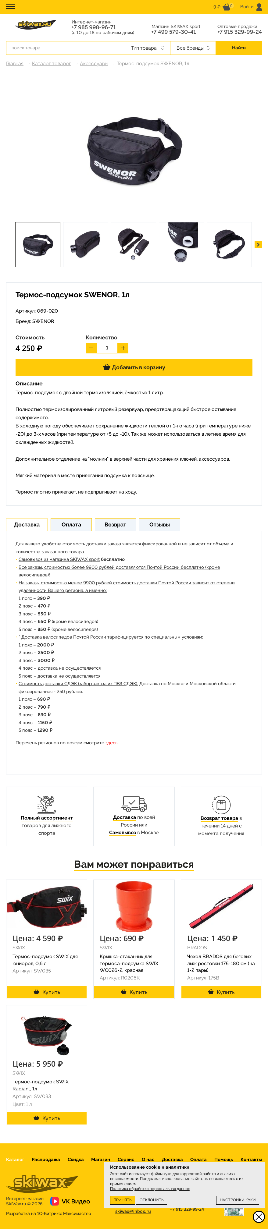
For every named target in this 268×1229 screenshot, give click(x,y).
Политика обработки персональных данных (150, 1188)
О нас (148, 1159)
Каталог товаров (51, 63)
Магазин (100, 1159)
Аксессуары (94, 63)
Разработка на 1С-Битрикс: (48, 1213)
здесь (111, 743)
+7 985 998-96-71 (94, 27)
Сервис (126, 1159)
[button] (258, 244)
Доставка (124, 817)
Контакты (251, 1159)
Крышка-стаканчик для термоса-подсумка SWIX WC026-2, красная (129, 963)
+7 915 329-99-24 (239, 32)
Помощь (223, 1159)
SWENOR (43, 321)
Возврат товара (219, 818)
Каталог (15, 1159)
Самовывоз (122, 832)
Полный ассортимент (47, 818)
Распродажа (46, 1159)
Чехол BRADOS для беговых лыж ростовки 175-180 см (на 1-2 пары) (221, 963)
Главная (14, 63)
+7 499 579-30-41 (174, 32)
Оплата (198, 1159)
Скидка (76, 1159)
